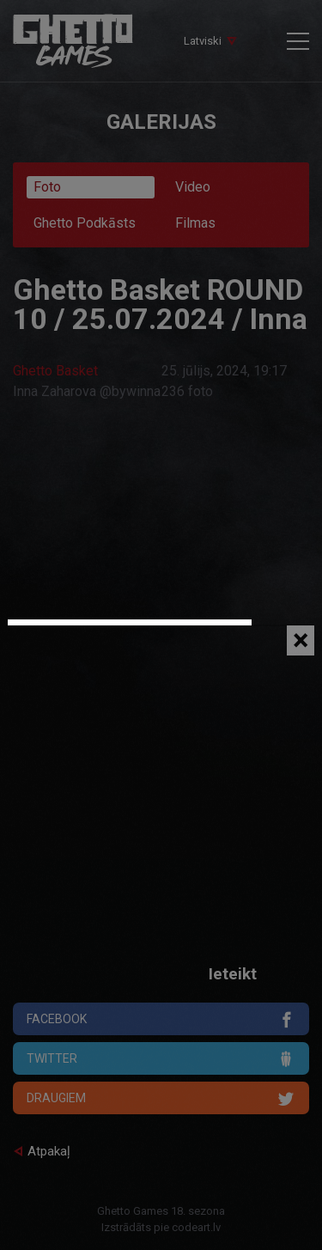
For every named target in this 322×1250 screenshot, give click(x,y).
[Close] (300, 640)
